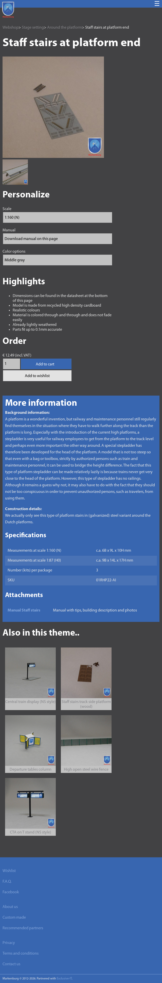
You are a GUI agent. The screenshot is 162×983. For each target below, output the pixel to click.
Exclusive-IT (64, 978)
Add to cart (45, 364)
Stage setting (33, 28)
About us (10, 907)
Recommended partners (23, 928)
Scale (7, 209)
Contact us (11, 964)
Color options (14, 252)
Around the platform (64, 28)
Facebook (11, 892)
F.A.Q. (7, 882)
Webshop (11, 28)
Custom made (14, 918)
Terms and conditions (21, 954)
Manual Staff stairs (24, 610)
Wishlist (9, 871)
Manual (9, 230)
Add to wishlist (37, 376)
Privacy (9, 943)
